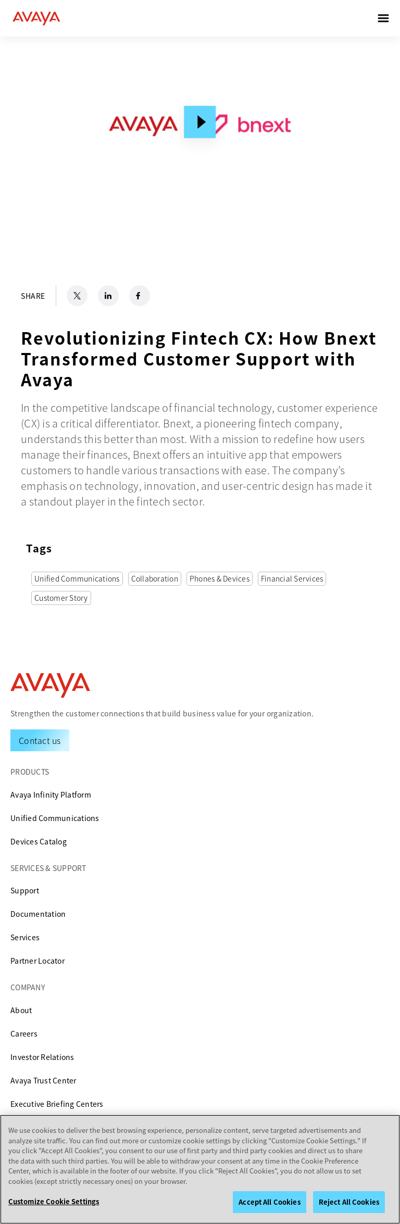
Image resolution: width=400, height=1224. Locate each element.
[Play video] (200, 121)
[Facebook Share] (139, 295)
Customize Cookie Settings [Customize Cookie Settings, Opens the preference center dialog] (53, 1201)
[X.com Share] (77, 295)
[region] (200, 1169)
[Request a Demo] (40, 740)
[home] (36, 18)
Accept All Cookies (269, 1202)
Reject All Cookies (349, 1202)
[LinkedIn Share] (108, 295)
